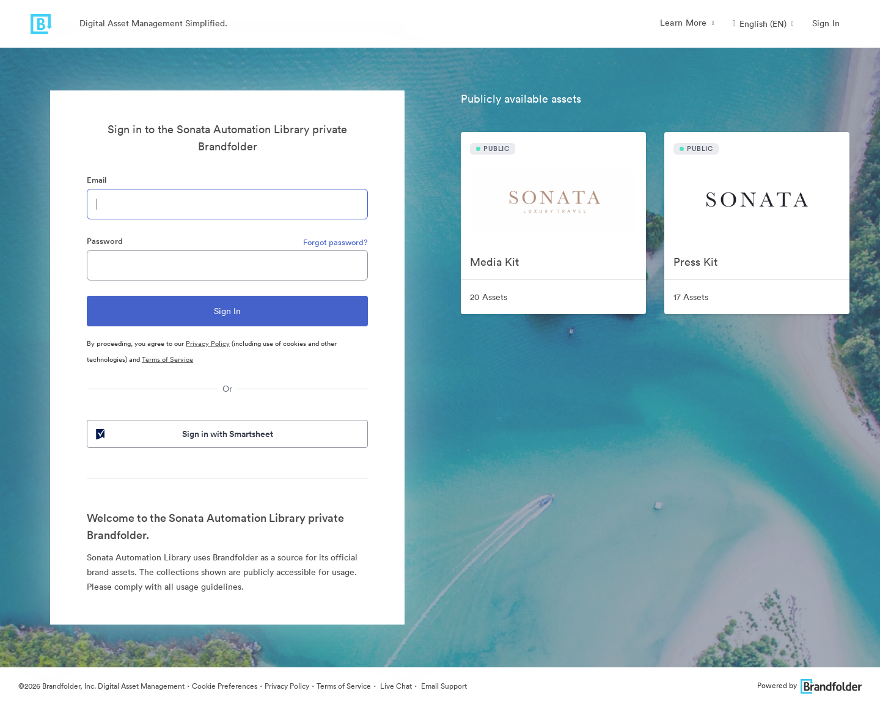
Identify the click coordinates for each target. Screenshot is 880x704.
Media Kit (494, 262)
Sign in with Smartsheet (183, 434)
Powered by (809, 685)
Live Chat (395, 686)
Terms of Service (167, 359)
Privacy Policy (208, 343)
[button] (763, 24)
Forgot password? (335, 242)
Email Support (443, 686)
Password (105, 241)
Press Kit (695, 262)
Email (96, 180)
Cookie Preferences (224, 686)
